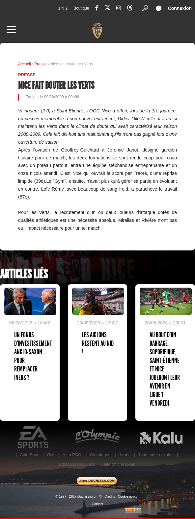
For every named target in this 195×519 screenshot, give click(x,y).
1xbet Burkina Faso (76, 464)
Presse (41, 64)
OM (50, 454)
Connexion (180, 8)
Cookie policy (127, 496)
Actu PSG (72, 454)
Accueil (24, 64)
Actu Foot (29, 454)
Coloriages (100, 454)
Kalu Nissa (160, 437)
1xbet (124, 454)
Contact (97, 504)
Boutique (81, 8)
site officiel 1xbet (119, 464)
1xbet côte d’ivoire (155, 454)
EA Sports (33, 437)
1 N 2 (63, 8)
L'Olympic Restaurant (97, 437)
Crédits (109, 496)
